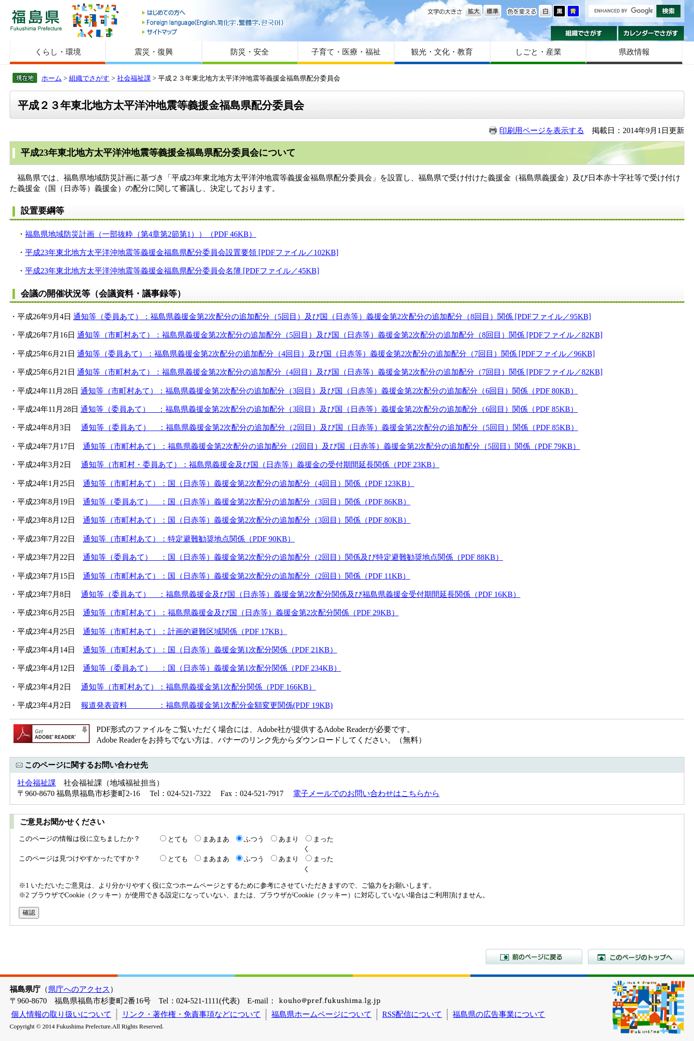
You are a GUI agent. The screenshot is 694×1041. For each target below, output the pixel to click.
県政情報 (634, 52)
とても (178, 839)
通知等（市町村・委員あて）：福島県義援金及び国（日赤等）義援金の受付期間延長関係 (235, 464)
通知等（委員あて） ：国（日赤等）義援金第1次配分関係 (185, 668)
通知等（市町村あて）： (125, 520)
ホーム (51, 78)
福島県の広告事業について (499, 1014)
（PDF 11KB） (385, 576)
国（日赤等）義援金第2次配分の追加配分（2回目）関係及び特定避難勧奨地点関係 (310, 557)
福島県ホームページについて (321, 1014)
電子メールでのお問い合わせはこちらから (366, 793)
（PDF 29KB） (374, 612)
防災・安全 (249, 52)
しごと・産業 (538, 52)
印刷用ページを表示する (541, 130)
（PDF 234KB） (314, 668)
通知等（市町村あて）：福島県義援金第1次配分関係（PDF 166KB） (198, 687)
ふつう (254, 839)
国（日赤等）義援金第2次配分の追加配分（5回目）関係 (431, 427)
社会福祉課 (134, 78)
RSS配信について (412, 1014)
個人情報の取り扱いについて (61, 1014)
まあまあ (215, 839)
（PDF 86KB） (385, 502)
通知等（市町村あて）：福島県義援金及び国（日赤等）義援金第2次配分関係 (216, 612)
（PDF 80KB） (553, 391)
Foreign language (213, 22)
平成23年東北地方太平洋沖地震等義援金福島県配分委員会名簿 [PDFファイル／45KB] (172, 271)
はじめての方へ (213, 13)
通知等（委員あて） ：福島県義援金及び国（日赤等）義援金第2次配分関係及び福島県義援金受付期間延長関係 (275, 594)
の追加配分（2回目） (283, 427)
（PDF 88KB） (478, 557)
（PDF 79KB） (555, 446)
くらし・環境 (58, 52)
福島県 (36, 20)
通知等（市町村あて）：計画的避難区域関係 (160, 631)
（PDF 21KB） (312, 650)
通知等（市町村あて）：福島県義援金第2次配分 (163, 391)
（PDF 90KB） (270, 539)
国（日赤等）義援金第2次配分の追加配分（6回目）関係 (431, 391)
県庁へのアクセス (79, 989)
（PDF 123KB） (387, 483)
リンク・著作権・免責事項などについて (191, 1014)
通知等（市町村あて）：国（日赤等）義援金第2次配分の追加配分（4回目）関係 (221, 483)
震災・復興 (153, 52)
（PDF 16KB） (495, 594)
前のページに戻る (534, 956)
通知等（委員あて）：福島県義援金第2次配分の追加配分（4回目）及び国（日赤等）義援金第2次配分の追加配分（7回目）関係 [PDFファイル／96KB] (336, 354)
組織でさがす (584, 33)
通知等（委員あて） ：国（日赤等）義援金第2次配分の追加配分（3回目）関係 (221, 502)
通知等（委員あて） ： (122, 409)
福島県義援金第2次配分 (205, 409)
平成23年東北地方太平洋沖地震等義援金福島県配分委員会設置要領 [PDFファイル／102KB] (181, 252)
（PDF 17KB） (262, 631)
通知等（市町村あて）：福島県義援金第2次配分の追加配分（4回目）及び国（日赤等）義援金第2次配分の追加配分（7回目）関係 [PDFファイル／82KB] (339, 372)
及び (327, 391)
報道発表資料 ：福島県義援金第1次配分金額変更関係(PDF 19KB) (207, 705)
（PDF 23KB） (414, 464)
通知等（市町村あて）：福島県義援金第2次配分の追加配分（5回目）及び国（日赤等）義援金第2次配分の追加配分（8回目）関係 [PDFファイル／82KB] (339, 335)
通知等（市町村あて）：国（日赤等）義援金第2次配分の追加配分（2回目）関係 (221, 576)
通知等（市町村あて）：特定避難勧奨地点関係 (164, 539)
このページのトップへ (636, 956)
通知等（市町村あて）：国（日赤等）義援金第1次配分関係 (185, 650)
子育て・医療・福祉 (346, 52)
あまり (289, 839)
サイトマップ (213, 31)
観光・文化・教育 (442, 52)
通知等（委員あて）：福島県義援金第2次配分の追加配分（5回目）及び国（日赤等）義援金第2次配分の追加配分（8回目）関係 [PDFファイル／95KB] (332, 316)
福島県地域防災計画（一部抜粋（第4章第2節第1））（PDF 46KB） (140, 234)
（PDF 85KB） (553, 409)
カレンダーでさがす (651, 33)
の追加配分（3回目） (283, 391)
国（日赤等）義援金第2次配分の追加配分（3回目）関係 (264, 520)
